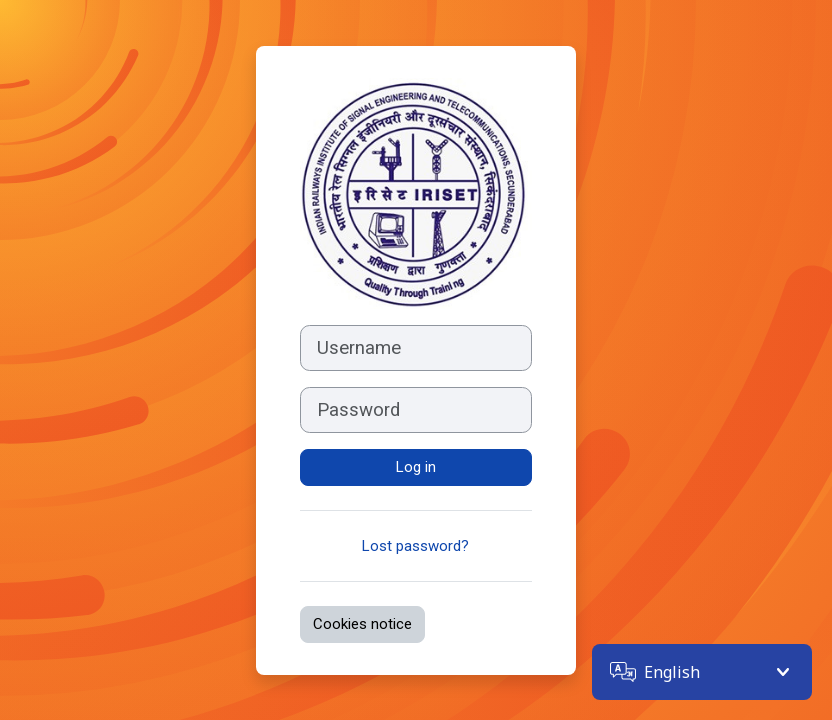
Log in (416, 467)
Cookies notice (362, 624)
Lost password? (415, 546)
